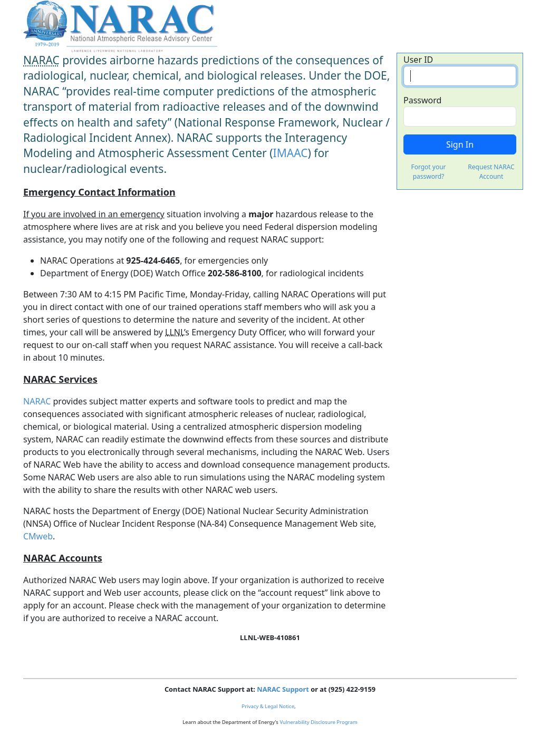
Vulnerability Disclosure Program (318, 722)
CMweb (38, 536)
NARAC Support (283, 689)
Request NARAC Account (491, 171)
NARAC (37, 401)
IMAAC (290, 153)
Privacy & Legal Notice (268, 706)
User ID (418, 59)
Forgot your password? (428, 171)
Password (422, 100)
